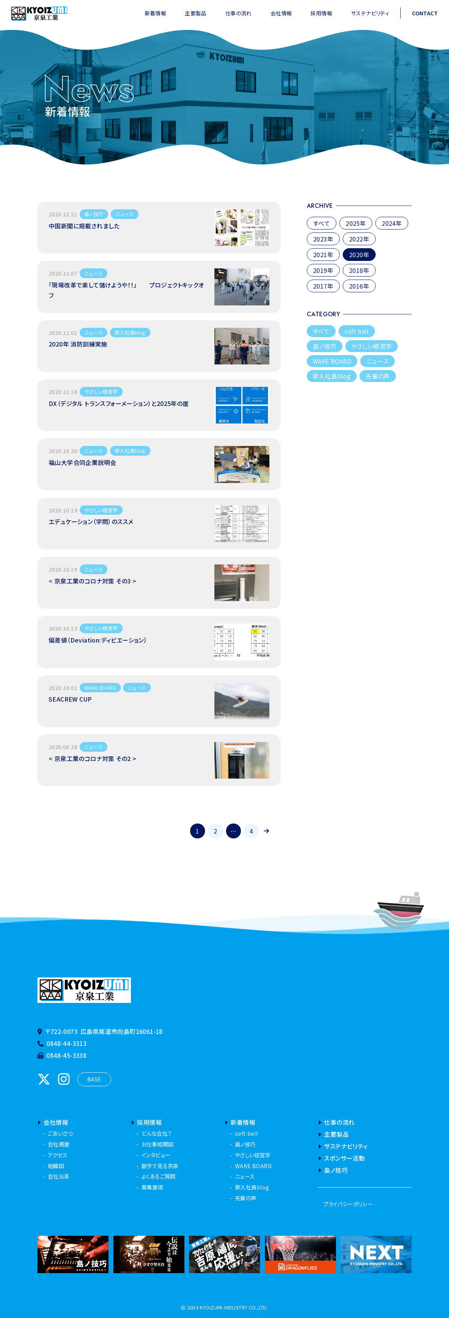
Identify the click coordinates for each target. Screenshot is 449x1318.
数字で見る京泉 (159, 1166)
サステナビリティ (370, 13)
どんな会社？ (156, 1133)
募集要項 (152, 1187)
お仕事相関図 (157, 1144)
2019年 (323, 270)
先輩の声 (378, 376)
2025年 (356, 223)
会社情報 (281, 13)
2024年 (392, 223)
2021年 (323, 254)
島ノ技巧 (324, 346)
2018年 (359, 270)
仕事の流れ (238, 13)
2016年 (359, 285)
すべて (321, 223)
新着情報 (156, 13)
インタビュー (155, 1155)
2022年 (359, 238)
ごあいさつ (60, 1133)
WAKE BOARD (332, 361)
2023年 (323, 238)
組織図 (56, 1166)
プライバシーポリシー (348, 1204)
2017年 (323, 285)
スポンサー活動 (341, 1158)
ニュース (377, 361)
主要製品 (196, 13)
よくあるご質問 (158, 1176)
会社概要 (59, 1144)
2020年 (359, 254)
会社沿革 (59, 1176)
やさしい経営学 (371, 346)
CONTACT (425, 13)
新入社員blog (332, 376)
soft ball (357, 331)
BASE (94, 1079)
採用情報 (321, 13)
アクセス (58, 1155)
